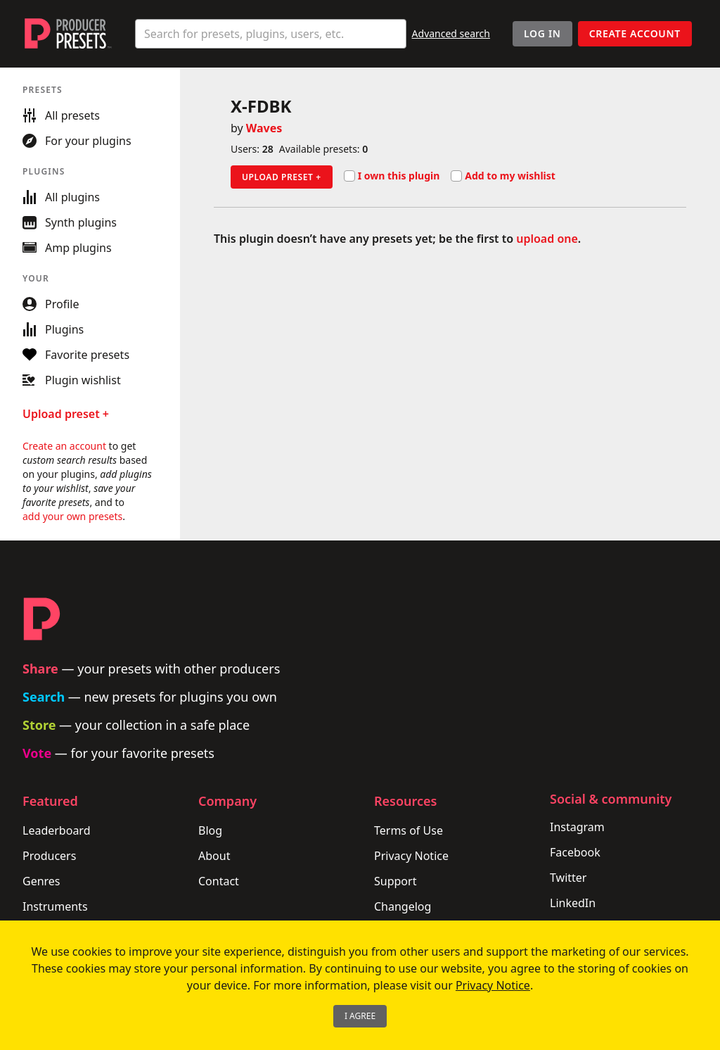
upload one (547, 238)
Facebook (575, 852)
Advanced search (451, 33)
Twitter (568, 877)
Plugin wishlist (71, 380)
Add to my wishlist (503, 176)
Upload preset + (281, 177)
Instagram (577, 827)
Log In (542, 33)
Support (395, 881)
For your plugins (76, 140)
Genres (41, 881)
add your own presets (72, 516)
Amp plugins (67, 247)
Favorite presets (75, 354)
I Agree (360, 1016)
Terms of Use (408, 830)
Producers (49, 856)
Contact (218, 881)
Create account (635, 33)
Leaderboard (56, 830)
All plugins (61, 197)
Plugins (53, 329)
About (214, 856)
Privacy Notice (411, 856)
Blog (210, 830)
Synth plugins (69, 222)
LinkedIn (573, 903)
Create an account (64, 446)
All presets (61, 115)
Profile (50, 304)
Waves (264, 128)
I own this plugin (392, 176)
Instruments (55, 906)
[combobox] (270, 34)
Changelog (402, 906)
